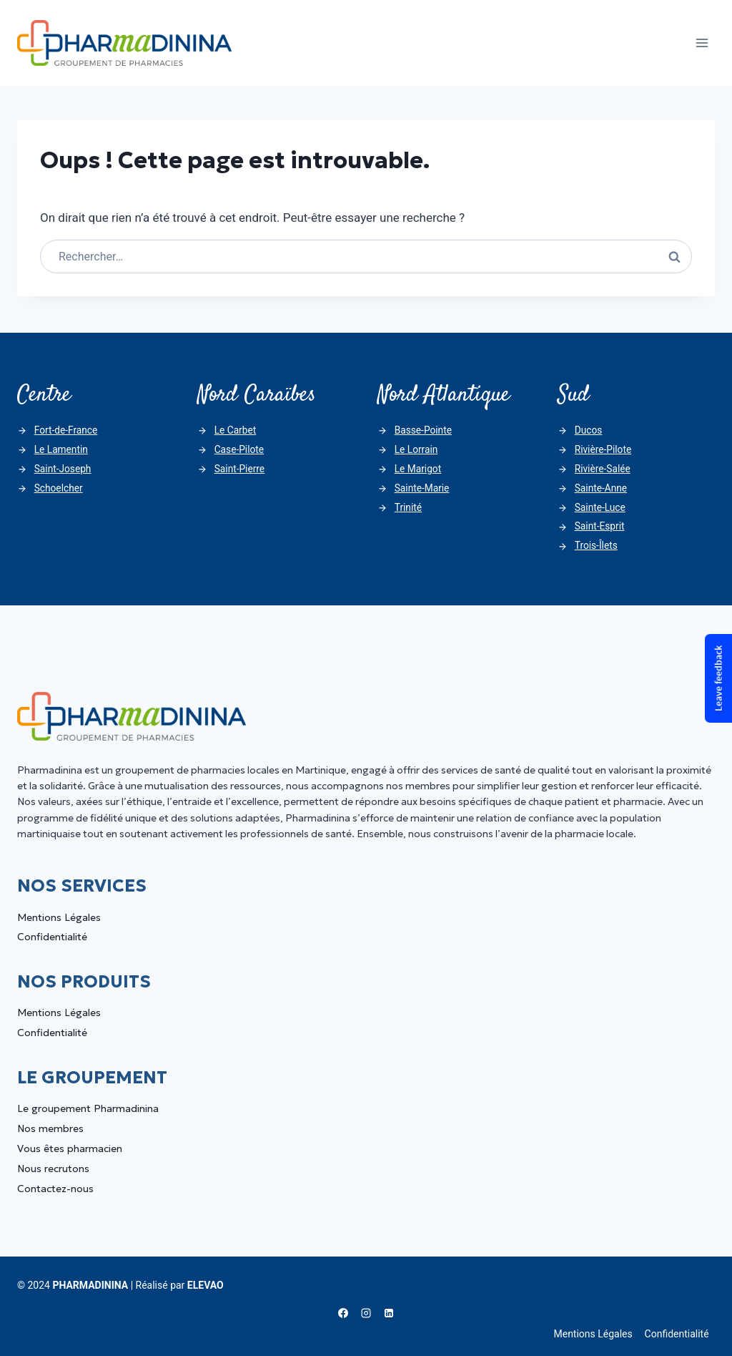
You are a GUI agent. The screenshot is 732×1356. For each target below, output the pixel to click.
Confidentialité (52, 936)
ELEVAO (205, 1285)
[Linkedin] (389, 1313)
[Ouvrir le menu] (701, 42)
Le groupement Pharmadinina (88, 1108)
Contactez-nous (55, 1188)
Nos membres (50, 1128)
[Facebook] (343, 1313)
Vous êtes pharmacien (69, 1148)
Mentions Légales (59, 917)
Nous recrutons (53, 1168)
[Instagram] (366, 1313)
